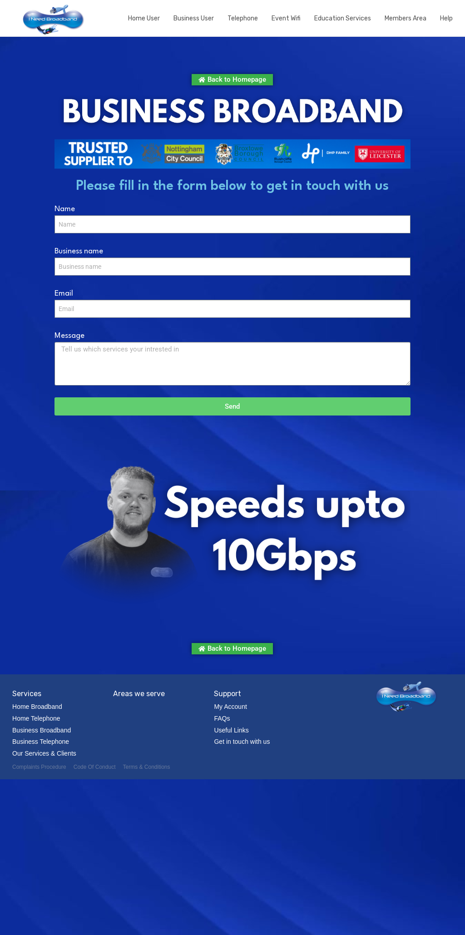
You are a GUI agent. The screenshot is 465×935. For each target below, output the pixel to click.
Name (64, 209)
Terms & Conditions (146, 767)
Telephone (243, 18)
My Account (230, 706)
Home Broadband (37, 706)
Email (63, 293)
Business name (78, 251)
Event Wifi (286, 18)
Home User (144, 18)
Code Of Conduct (95, 767)
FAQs (222, 718)
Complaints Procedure (39, 767)
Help (446, 18)
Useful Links (231, 730)
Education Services (342, 18)
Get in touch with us (242, 741)
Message (69, 336)
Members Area (405, 18)
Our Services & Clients (44, 753)
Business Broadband (41, 730)
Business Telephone (40, 741)
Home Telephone (36, 718)
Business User (193, 18)
